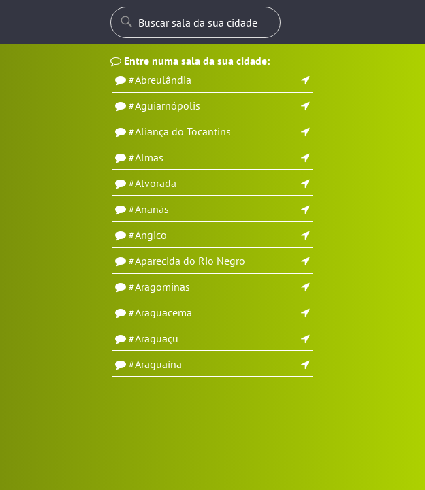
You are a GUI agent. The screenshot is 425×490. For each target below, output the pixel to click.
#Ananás (149, 209)
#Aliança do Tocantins (180, 131)
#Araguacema (160, 312)
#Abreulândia (160, 79)
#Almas (146, 157)
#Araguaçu (153, 338)
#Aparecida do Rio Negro (187, 260)
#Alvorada (152, 183)
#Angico (148, 235)
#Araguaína (155, 364)
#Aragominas (159, 286)
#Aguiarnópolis (164, 105)
